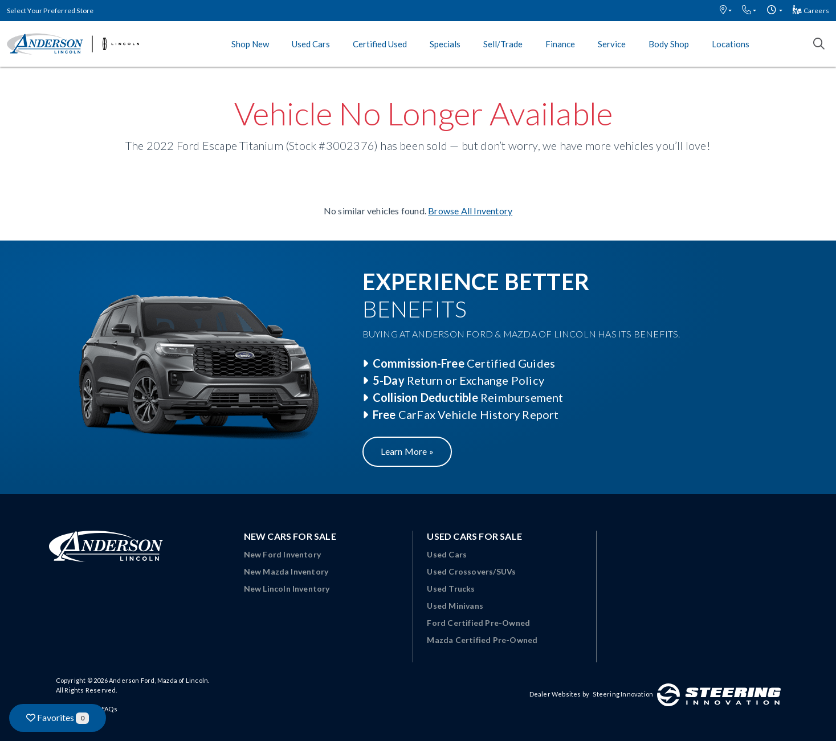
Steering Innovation (623, 694)
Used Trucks (451, 588)
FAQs (109, 708)
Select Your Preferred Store (50, 10)
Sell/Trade (503, 44)
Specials (445, 44)
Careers (811, 10)
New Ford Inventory (282, 554)
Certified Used (380, 44)
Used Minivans (455, 605)
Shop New (250, 44)
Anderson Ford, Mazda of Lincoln (158, 680)
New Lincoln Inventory (287, 588)
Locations (730, 44)
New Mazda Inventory (286, 571)
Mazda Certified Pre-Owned (482, 640)
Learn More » (407, 451)
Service (612, 44)
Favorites (57, 718)
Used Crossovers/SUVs (471, 571)
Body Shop (669, 44)
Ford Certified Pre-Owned (478, 623)
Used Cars (311, 44)
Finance (560, 44)
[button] (726, 10)
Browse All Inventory (470, 210)
